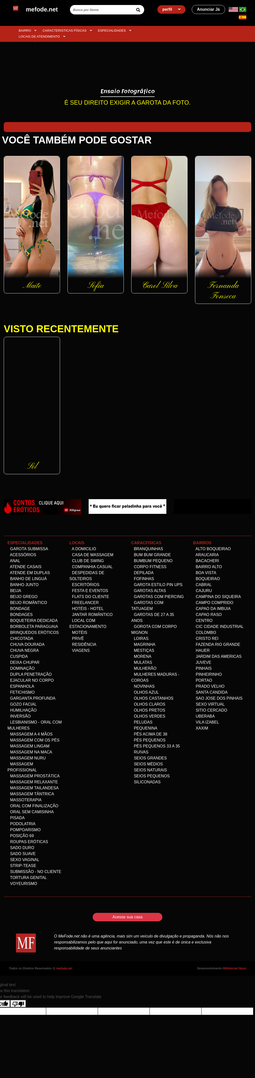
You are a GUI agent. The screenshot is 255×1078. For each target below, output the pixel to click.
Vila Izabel (206, 722)
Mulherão (143, 668)
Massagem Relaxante (32, 782)
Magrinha (143, 644)
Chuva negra (23, 650)
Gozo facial (22, 704)
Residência (82, 644)
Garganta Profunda (31, 698)
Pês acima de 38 (149, 734)
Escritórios (84, 585)
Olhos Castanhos (152, 698)
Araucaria (206, 555)
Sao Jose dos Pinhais (218, 698)
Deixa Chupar (23, 662)
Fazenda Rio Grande (216, 644)
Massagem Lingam (28, 746)
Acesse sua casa (128, 917)
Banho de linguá (27, 579)
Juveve (202, 662)
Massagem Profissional (22, 767)
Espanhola (20, 686)
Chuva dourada (26, 644)
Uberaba (204, 716)
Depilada (142, 573)
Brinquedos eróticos (33, 632)
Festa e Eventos (88, 591)
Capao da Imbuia (212, 608)
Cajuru (202, 591)
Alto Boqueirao (212, 549)
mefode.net (64, 968)
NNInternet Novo (234, 968)
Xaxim (200, 728)
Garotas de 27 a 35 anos (152, 617)
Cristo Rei (206, 638)
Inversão (19, 716)
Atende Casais (24, 567)
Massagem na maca (29, 752)
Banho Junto (23, 585)
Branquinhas (147, 549)
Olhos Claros (148, 704)
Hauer (201, 650)
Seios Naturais (149, 770)
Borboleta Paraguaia (32, 626)
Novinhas (143, 686)
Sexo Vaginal (23, 860)
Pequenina (144, 728)
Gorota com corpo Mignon (154, 629)
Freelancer (84, 603)
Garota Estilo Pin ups (157, 585)
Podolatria (21, 824)
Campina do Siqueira (217, 597)
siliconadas (146, 782)
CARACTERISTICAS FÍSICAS (67, 30)
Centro (203, 620)
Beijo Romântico (27, 603)
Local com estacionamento (88, 623)
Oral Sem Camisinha (30, 812)
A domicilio (82, 549)
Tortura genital (27, 878)
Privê (76, 638)
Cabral (202, 585)
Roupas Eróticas (27, 842)
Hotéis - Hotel (86, 608)
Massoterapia (24, 800)
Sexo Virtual (209, 704)
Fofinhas (142, 579)
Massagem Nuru (26, 758)
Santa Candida (210, 692)
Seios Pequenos (150, 776)
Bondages (20, 614)
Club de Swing (86, 561)
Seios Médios (147, 764)
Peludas (141, 722)
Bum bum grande (151, 555)
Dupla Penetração (29, 674)
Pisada (16, 818)
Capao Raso (207, 614)
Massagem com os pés (33, 740)
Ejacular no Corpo (30, 680)
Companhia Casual (91, 567)
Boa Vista (204, 573)
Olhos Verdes (148, 716)
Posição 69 (20, 836)
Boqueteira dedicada (32, 620)
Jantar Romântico (91, 614)
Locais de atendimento (42, 36)
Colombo (204, 632)
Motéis (78, 632)
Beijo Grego (22, 597)
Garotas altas (148, 591)
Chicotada (20, 638)
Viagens (79, 650)
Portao (202, 680)
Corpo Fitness (148, 567)
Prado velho (209, 686)
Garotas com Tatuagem (147, 606)
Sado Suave (21, 854)
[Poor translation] (18, 1004)
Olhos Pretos (148, 710)
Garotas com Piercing (157, 597)
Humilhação (22, 710)
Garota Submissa (27, 549)
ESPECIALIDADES (114, 30)
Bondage (18, 608)
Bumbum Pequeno (152, 561)
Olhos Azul (145, 692)
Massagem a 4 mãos (30, 734)
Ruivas (139, 752)
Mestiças (142, 650)
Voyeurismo (22, 883)
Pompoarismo (24, 830)
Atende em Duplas (28, 573)
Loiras (139, 638)
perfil (171, 9)
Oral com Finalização (33, 806)
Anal (13, 561)
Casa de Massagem (91, 555)
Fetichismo (21, 692)
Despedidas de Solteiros (86, 576)
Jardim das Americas (217, 656)
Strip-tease (21, 866)
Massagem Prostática (33, 776)
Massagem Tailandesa (33, 788)
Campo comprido (213, 603)
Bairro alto (207, 567)
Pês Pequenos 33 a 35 (155, 746)
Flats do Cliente (89, 597)
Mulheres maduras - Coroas (155, 677)
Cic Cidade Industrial (218, 626)
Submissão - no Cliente (34, 872)
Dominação (21, 668)
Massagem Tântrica (30, 794)
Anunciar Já (208, 9)
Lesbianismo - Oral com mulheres (34, 725)
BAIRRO (27, 30)
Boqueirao (206, 579)
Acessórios (21, 555)
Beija (14, 591)
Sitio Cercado (210, 710)
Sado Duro (20, 848)
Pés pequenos (148, 740)
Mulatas (141, 662)
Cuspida (17, 656)
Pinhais (202, 668)
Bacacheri (206, 561)
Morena (141, 656)
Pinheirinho (207, 674)
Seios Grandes (149, 758)
